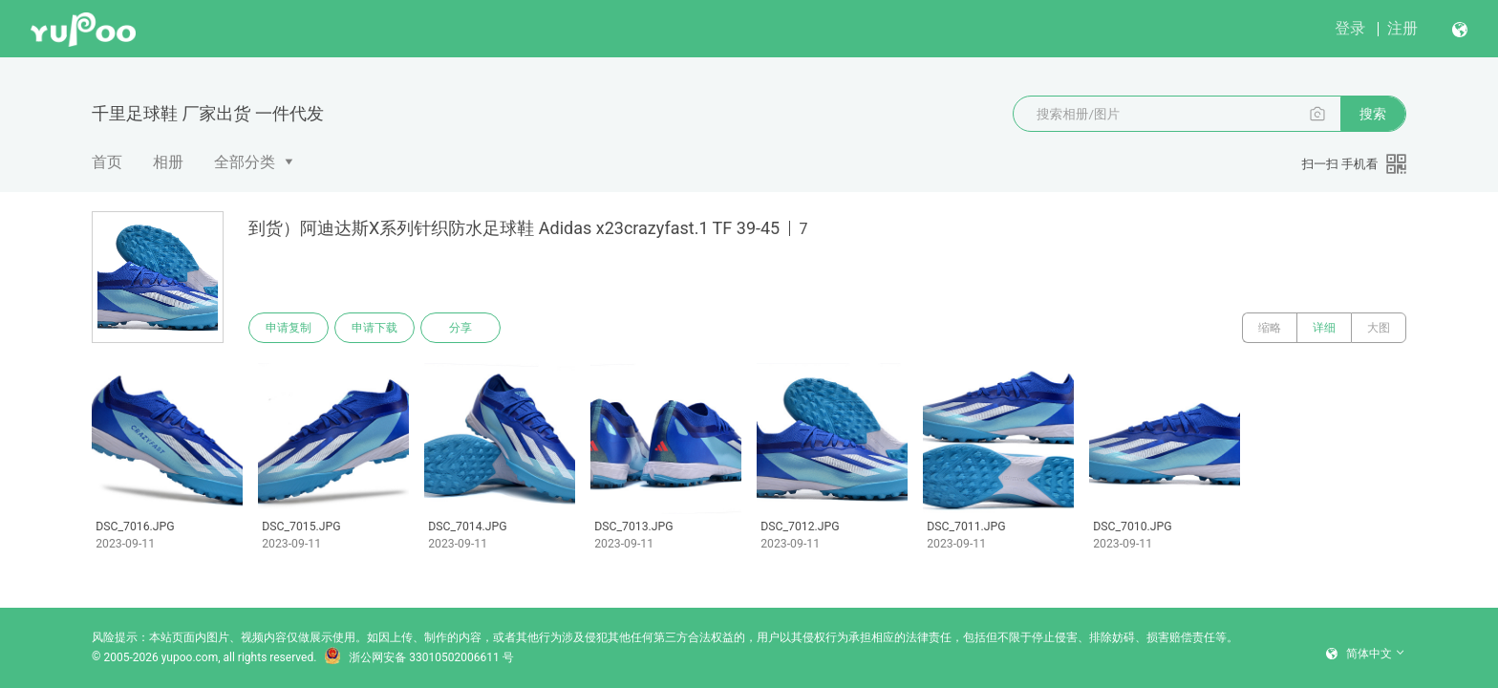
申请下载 (374, 327)
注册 (1402, 28)
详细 (1324, 327)
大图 (1378, 327)
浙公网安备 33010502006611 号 (418, 657)
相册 (168, 162)
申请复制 (288, 327)
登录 (1350, 28)
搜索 (1372, 113)
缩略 (1269, 327)
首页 (107, 162)
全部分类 (244, 162)
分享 (460, 327)
